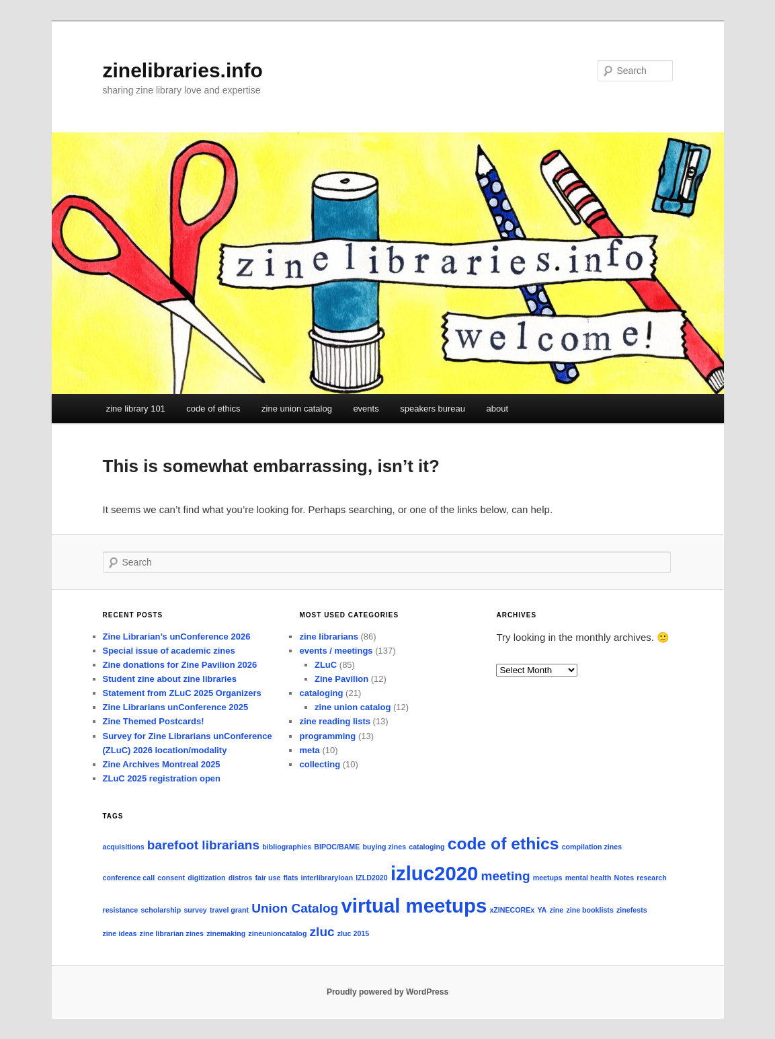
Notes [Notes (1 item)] (624, 878)
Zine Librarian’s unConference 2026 (177, 636)
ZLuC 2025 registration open (162, 778)
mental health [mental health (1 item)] (588, 878)
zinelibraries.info (183, 70)
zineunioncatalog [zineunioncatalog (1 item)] (277, 933)
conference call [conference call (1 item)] (129, 878)
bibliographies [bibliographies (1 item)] (286, 847)
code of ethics (213, 408)
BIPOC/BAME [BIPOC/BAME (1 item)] (337, 847)
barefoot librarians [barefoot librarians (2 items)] (203, 845)
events (365, 408)
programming (327, 736)
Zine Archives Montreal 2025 (161, 764)
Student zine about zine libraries (170, 679)
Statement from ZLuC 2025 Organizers (182, 693)
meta (309, 750)
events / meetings (335, 651)
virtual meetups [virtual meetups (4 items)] (414, 905)
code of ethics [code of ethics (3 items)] (503, 844)
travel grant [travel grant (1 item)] (229, 910)
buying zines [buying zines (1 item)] (385, 847)
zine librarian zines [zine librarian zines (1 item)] (172, 933)
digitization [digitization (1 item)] (206, 878)
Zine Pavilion (341, 679)
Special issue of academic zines (169, 651)
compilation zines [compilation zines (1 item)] (592, 847)
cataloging (321, 693)
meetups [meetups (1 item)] (548, 878)
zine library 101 (135, 408)
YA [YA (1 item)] (541, 910)
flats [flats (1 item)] (290, 878)
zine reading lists (334, 721)
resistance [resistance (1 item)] (120, 910)
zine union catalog (296, 408)
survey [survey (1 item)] (194, 910)
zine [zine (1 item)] (556, 910)
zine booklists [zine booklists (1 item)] (589, 910)
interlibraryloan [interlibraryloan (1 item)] (327, 878)
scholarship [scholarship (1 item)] (160, 910)
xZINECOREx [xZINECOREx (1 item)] (511, 910)
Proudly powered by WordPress (387, 992)
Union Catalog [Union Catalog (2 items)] (294, 908)
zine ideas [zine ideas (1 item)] (120, 933)
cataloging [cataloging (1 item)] (426, 847)
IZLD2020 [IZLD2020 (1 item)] (371, 878)
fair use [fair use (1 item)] (267, 878)
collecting (319, 764)
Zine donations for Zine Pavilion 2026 (180, 665)
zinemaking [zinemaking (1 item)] (225, 933)
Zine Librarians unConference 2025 (176, 707)
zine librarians (328, 636)
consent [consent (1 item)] (171, 878)
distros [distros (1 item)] (241, 878)
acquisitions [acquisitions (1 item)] (124, 847)
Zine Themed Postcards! (153, 721)
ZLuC (326, 665)
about (498, 408)
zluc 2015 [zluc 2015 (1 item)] (353, 933)
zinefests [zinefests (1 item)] (631, 910)
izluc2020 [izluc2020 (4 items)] (434, 873)
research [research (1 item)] (651, 878)
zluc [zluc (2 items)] (322, 932)
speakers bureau (432, 408)
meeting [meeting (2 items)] (505, 876)
